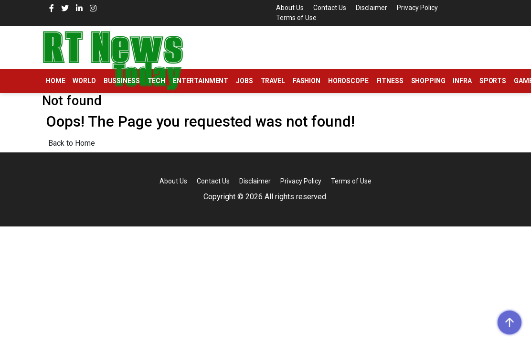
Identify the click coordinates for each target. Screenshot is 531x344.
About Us (290, 7)
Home (55, 81)
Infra (462, 81)
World (84, 81)
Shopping (428, 81)
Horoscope (348, 81)
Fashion (306, 81)
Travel (273, 81)
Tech (156, 81)
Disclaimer (371, 7)
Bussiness (122, 81)
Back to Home (71, 143)
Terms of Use (296, 18)
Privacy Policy (417, 7)
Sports (492, 81)
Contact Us (329, 7)
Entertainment (200, 81)
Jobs (244, 81)
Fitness (390, 81)
